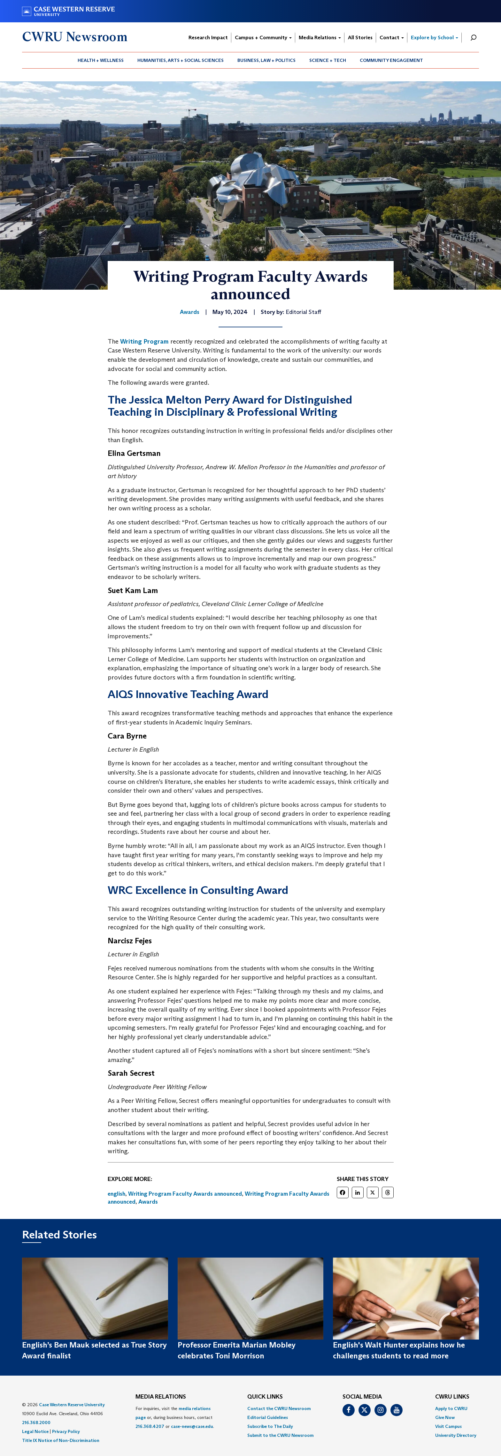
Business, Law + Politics (266, 60)
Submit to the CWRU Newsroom (280, 1435)
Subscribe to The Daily (270, 1426)
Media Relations (320, 37)
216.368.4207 (149, 1426)
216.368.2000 (36, 1422)
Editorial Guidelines (267, 1417)
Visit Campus (448, 1426)
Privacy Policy (66, 1431)
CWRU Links (452, 1397)
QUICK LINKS (265, 1397)
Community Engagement (391, 60)
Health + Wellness (101, 60)
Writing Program (144, 341)
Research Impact (208, 37)
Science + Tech (327, 60)
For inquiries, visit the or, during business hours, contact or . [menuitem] (174, 1417)
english (116, 1193)
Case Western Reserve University (72, 1405)
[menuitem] (101, 60)
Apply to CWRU (451, 1408)
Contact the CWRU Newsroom (279, 1408)
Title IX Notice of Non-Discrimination (60, 1440)
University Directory (455, 1435)
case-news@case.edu (192, 1426)
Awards (148, 1201)
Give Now (445, 1417)
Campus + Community (263, 37)
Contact (392, 37)
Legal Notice (35, 1431)
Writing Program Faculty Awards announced (185, 1193)
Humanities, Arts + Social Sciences (180, 60)
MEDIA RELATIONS (160, 1397)
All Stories (360, 37)
